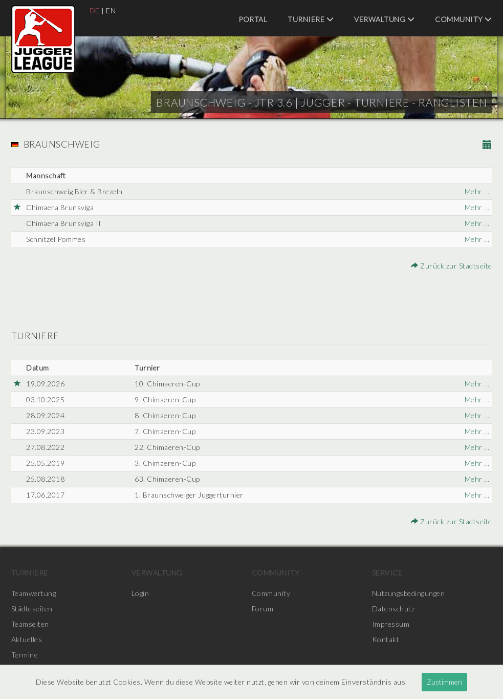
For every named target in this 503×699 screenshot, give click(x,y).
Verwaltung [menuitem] (384, 19)
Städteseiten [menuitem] (32, 608)
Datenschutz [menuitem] (393, 608)
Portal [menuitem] (252, 19)
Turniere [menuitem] (311, 19)
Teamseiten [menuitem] (30, 624)
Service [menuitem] (387, 572)
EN (111, 10)
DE (95, 10)
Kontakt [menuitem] (386, 639)
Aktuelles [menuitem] (26, 639)
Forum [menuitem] (263, 608)
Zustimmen (444, 681)
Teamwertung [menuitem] (33, 593)
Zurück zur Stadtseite (451, 265)
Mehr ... (477, 191)
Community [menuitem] (463, 19)
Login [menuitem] (140, 593)
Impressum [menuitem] (391, 624)
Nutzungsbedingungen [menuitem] (408, 593)
